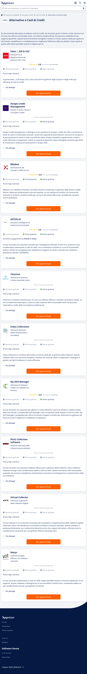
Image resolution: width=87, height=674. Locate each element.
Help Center (6, 657)
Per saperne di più (43, 93)
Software (5, 642)
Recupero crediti (27, 15)
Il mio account (6, 653)
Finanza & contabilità (12, 15)
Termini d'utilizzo (7, 630)
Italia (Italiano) (16, 667)
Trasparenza (6, 626)
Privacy (4, 622)
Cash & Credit (40, 15)
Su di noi (5, 638)
